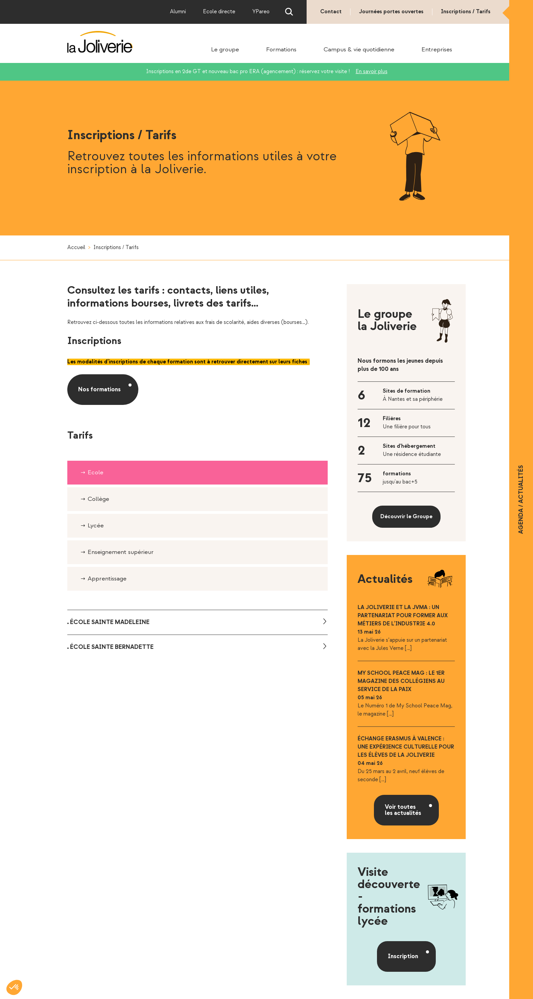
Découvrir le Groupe (406, 516)
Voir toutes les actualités (403, 810)
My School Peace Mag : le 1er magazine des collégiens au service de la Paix (401, 681)
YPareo (261, 12)
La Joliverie (100, 42)
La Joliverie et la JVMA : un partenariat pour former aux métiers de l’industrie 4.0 (403, 615)
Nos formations (99, 389)
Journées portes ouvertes (391, 12)
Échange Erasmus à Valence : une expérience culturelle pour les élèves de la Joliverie (406, 747)
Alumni (178, 12)
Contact (331, 12)
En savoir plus (372, 71)
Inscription (403, 956)
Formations (281, 50)
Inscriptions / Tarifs (466, 12)
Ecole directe (219, 12)
